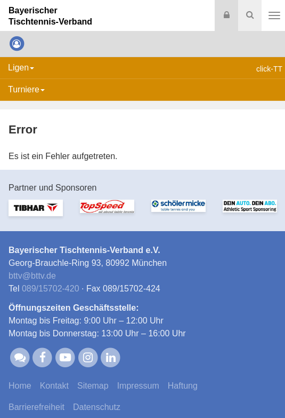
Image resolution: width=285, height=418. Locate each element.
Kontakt (54, 385)
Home (20, 385)
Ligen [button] (21, 67)
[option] (35, 214)
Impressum (138, 385)
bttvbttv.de (32, 275)
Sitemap (93, 385)
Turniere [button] (26, 89)
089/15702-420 (50, 288)
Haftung (183, 385)
